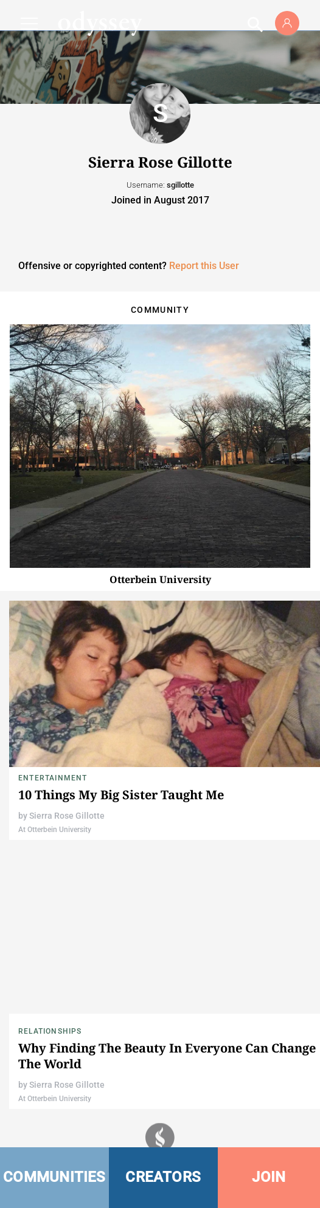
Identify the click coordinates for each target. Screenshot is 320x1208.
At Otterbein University (54, 829)
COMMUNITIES (54, 1177)
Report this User (204, 265)
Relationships (50, 1031)
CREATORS (163, 1177)
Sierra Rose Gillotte (67, 816)
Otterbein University (160, 579)
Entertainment (53, 778)
